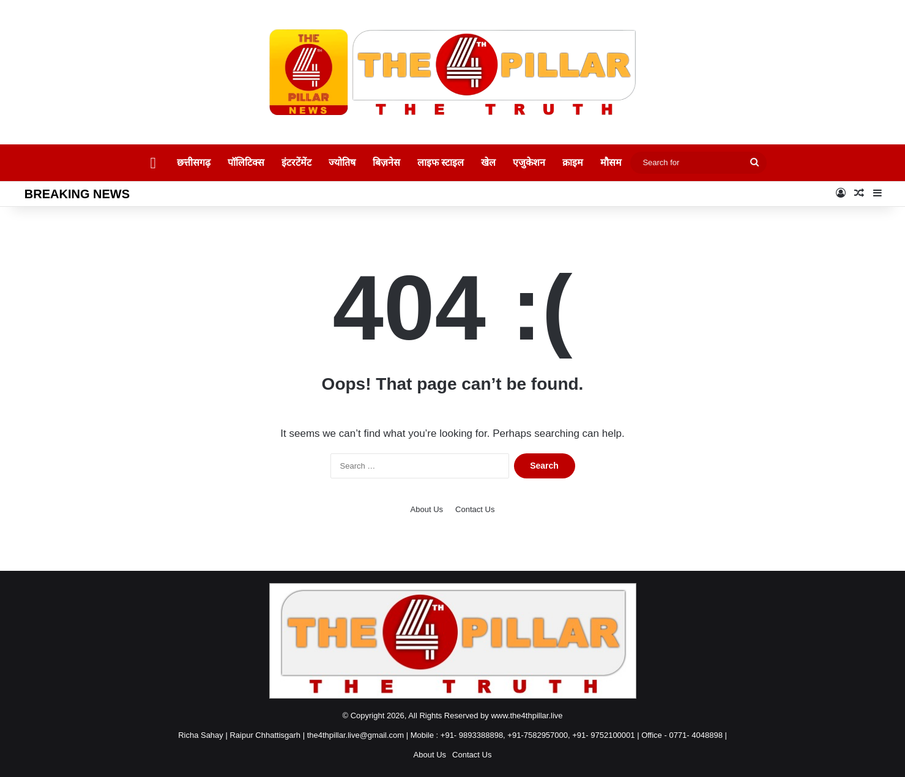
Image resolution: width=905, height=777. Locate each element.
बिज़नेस (386, 162)
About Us (427, 509)
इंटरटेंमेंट (296, 162)
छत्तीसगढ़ (193, 162)
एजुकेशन (529, 162)
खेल (488, 162)
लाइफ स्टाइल (440, 162)
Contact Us (474, 509)
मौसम (611, 162)
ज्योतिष (342, 162)
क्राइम (572, 162)
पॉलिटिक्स (246, 162)
